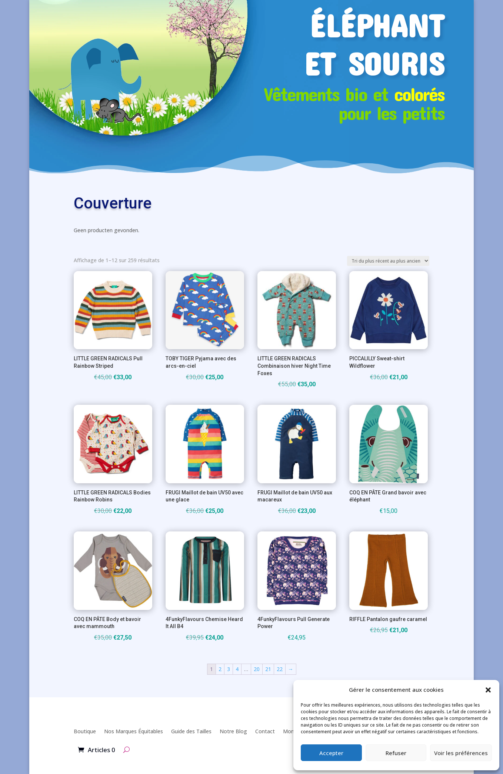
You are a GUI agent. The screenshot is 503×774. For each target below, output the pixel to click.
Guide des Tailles (191, 731)
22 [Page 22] (280, 669)
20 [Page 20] (257, 669)
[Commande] (388, 261)
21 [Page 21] (268, 669)
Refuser (396, 753)
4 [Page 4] (237, 669)
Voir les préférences (461, 753)
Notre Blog (233, 731)
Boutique (85, 731)
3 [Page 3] (228, 669)
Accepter (331, 753)
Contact (265, 731)
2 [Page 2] (220, 669)
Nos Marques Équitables (133, 731)
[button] (488, 690)
